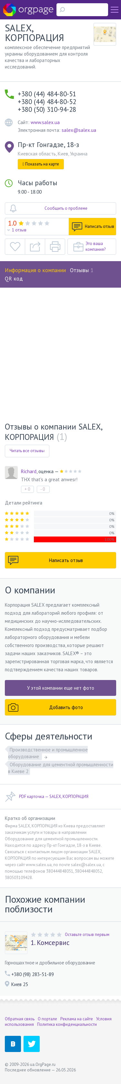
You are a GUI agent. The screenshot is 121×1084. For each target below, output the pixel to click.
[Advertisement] (60, 351)
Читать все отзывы (27, 450)
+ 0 (27, 489)
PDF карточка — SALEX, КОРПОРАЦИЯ (46, 796)
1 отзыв (19, 230)
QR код (14, 278)
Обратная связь (20, 1019)
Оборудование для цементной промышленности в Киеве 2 (60, 767)
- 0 (42, 489)
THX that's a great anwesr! (49, 479)
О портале (47, 1019)
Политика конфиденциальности (67, 1024)
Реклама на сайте (76, 1019)
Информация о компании (35, 270)
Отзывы (81, 270)
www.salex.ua (45, 122)
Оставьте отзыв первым (87, 934)
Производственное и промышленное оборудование (48, 753)
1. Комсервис (50, 942)
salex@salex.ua (79, 130)
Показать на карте (41, 164)
